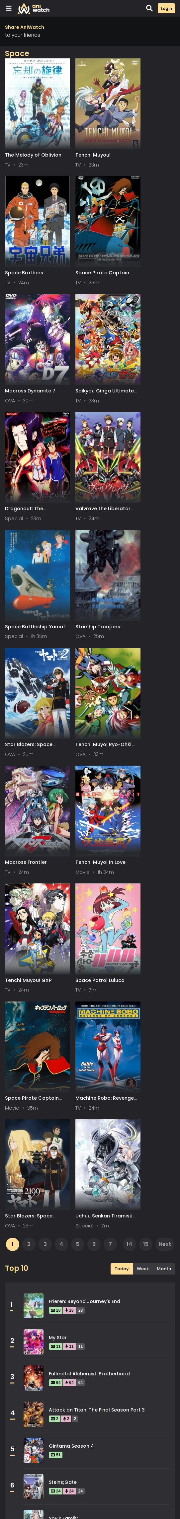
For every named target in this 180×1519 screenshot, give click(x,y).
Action (21, 1223)
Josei (128, 1283)
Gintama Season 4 (71, 975)
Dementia (80, 1238)
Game (20, 1268)
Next (165, 774)
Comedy (23, 1238)
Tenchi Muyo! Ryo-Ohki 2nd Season (144, 445)
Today (122, 798)
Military (77, 1313)
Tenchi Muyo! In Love (88, 543)
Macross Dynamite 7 (88, 239)
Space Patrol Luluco (29, 644)
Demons (132, 1238)
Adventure (80, 1223)
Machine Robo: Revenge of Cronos (145, 647)
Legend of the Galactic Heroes (86, 1156)
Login (166, 8)
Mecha (21, 1313)
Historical (134, 1268)
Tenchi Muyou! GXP (145, 543)
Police (129, 1328)
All (12, 1498)
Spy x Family (63, 1047)
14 (129, 774)
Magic (75, 1298)
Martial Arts (137, 1298)
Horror (21, 1283)
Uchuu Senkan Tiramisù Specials (85, 748)
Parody (76, 1328)
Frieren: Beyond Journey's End (84, 830)
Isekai (75, 1283)
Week (143, 798)
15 (145, 774)
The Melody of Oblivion (22, 141)
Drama (21, 1253)
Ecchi (74, 1253)
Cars (128, 1223)
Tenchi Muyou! (81, 138)
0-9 (43, 1498)
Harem (76, 1268)
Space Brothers (141, 138)
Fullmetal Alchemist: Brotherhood (89, 903)
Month (164, 798)
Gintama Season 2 (71, 1083)
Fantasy (132, 1253)
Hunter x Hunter (67, 1120)
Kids (18, 1298)
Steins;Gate (63, 1011)
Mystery (23, 1328)
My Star (58, 866)
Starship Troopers (27, 442)
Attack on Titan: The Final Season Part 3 (97, 939)
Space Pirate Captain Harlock (25, 242)
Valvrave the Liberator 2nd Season (89, 343)
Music (129, 1313)
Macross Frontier (26, 543)
